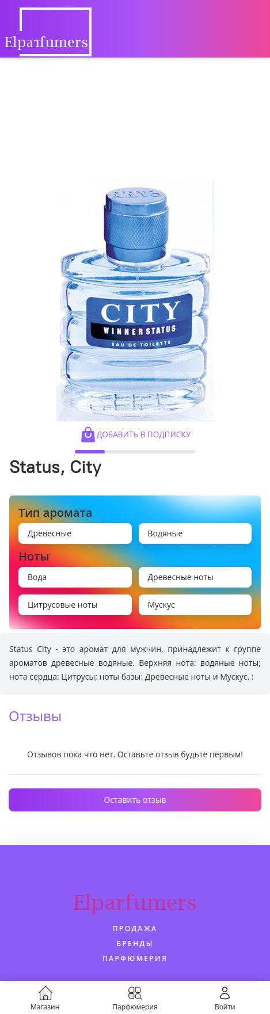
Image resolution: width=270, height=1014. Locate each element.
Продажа (135, 928)
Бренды (134, 943)
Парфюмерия (135, 958)
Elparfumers (135, 902)
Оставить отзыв (135, 799)
